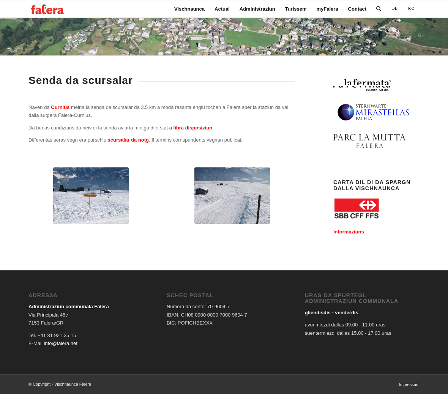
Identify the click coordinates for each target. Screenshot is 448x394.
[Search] (378, 8)
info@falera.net (60, 343)
